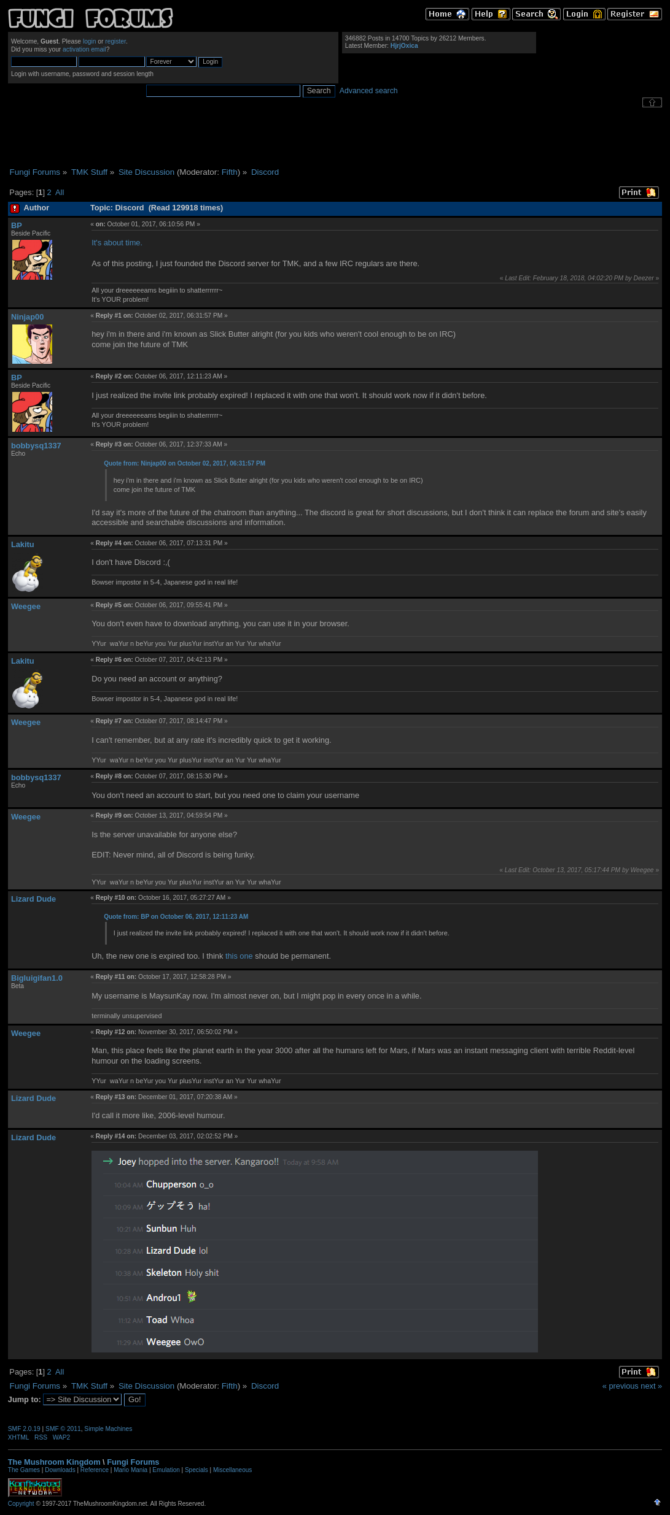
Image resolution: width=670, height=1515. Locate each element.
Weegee (26, 606)
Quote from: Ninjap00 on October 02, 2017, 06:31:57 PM (184, 463)
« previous (620, 1385)
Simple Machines (108, 1428)
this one (239, 956)
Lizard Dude (33, 898)
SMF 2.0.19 (24, 1428)
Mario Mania (130, 1470)
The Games (24, 1470)
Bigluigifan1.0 (37, 978)
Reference (94, 1470)
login (89, 41)
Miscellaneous (232, 1470)
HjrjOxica (404, 45)
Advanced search (369, 90)
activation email (84, 49)
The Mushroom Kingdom (54, 1462)
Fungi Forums (133, 1462)
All (59, 192)
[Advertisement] (335, 137)
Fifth (230, 172)
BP (16, 225)
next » (651, 1385)
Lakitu (22, 544)
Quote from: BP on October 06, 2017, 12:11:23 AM (176, 916)
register (115, 41)
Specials (196, 1470)
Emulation (165, 1470)
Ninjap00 (27, 316)
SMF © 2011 (63, 1428)
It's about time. (117, 242)
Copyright (21, 1503)
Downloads (60, 1470)
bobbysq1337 (36, 445)
